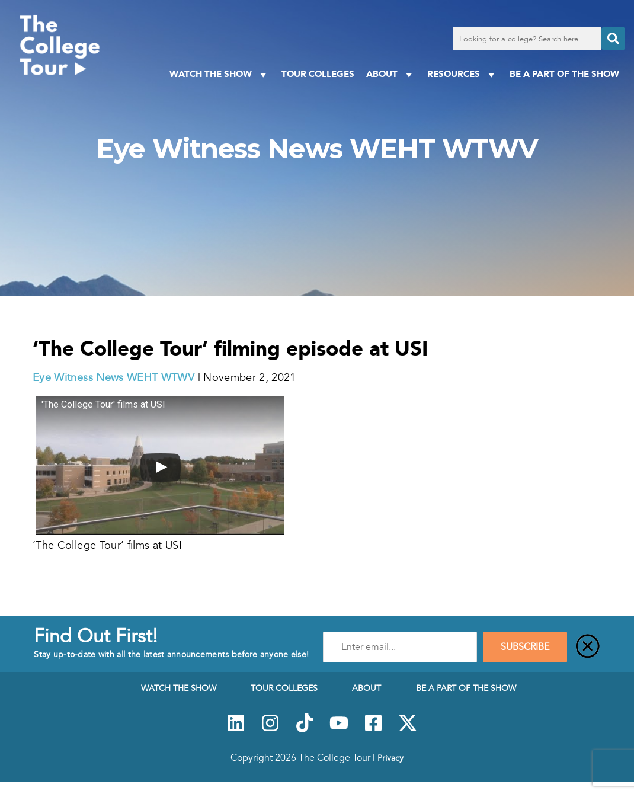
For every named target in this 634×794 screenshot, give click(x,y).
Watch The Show (219, 74)
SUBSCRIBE (525, 647)
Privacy (390, 758)
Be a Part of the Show (564, 73)
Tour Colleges (317, 73)
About (390, 74)
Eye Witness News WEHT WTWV (113, 377)
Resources (462, 74)
